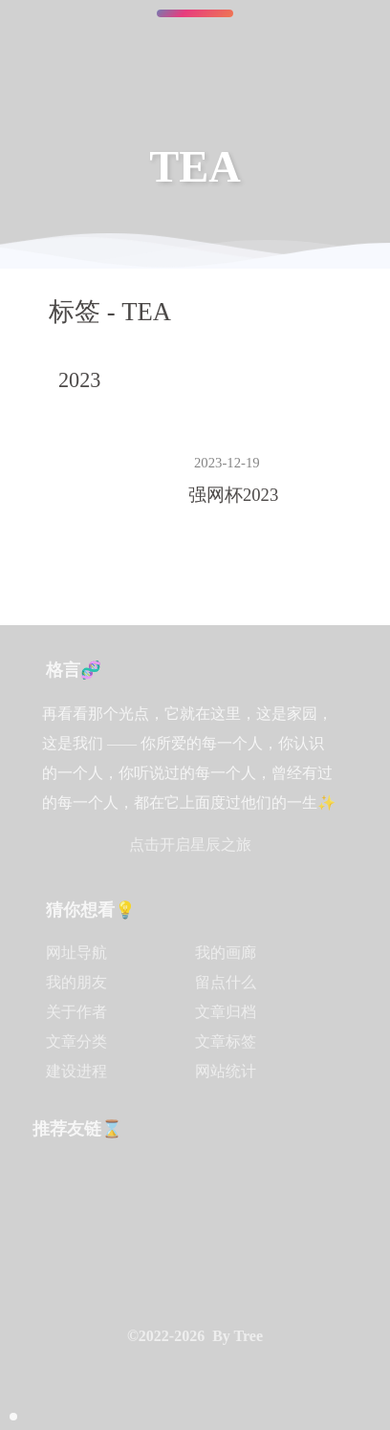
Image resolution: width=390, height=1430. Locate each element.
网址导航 (76, 952)
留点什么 (225, 982)
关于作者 (76, 1012)
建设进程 (76, 1071)
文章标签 (225, 1041)
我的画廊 (225, 952)
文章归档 (225, 1012)
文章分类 (76, 1041)
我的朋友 (76, 982)
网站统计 (225, 1071)
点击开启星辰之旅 (190, 844)
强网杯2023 (233, 495)
